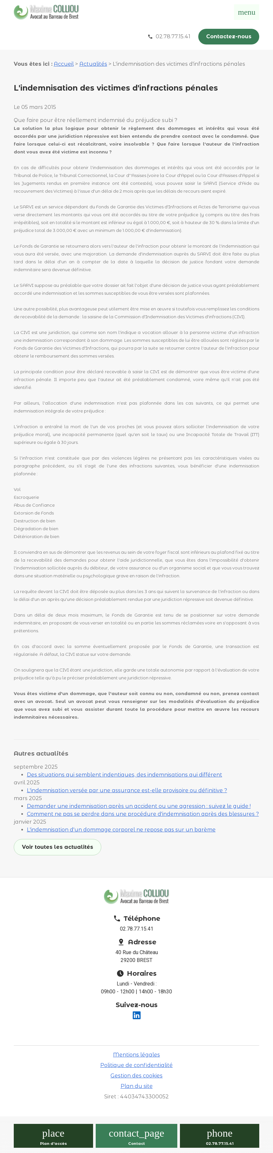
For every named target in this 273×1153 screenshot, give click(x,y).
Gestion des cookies (136, 1076)
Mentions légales (136, 1055)
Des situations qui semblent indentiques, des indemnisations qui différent (124, 775)
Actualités (93, 64)
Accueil (64, 64)
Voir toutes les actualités (57, 847)
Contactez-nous (228, 36)
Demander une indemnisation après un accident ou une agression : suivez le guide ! (139, 806)
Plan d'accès (53, 1143)
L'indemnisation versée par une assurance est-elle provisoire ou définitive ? (127, 790)
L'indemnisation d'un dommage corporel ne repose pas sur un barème (121, 830)
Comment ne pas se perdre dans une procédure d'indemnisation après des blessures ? (143, 814)
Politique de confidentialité (136, 1065)
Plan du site (137, 1086)
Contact (136, 1143)
